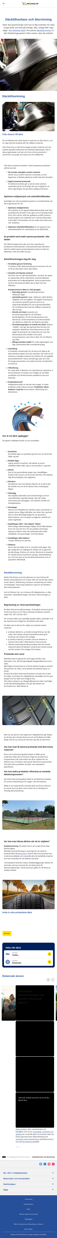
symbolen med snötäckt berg (27, 1139)
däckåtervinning (44, 30)
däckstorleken (21, 1129)
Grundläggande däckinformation (18, 1157)
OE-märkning (27, 1142)
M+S (51, 1139)
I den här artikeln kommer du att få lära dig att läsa (33, 1099)
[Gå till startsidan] (30, 3)
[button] (28, 954)
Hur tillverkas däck (17, 30)
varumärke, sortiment (41, 1132)
